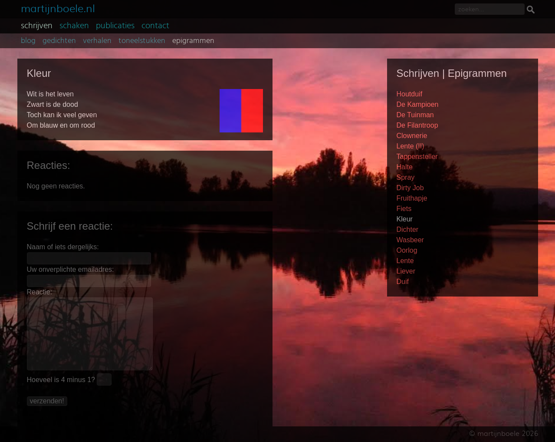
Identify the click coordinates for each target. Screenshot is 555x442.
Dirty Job (410, 187)
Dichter (408, 229)
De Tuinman (415, 115)
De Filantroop (417, 125)
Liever (406, 271)
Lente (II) (410, 146)
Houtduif (410, 94)
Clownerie (412, 135)
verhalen (97, 41)
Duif (403, 281)
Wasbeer (410, 240)
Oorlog (407, 250)
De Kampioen (418, 104)
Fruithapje (412, 198)
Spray (406, 177)
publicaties (115, 25)
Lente (405, 260)
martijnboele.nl (58, 7)
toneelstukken (141, 41)
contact (155, 25)
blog (28, 41)
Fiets (404, 208)
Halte (405, 167)
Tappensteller (417, 156)
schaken (74, 25)
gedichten (59, 41)
